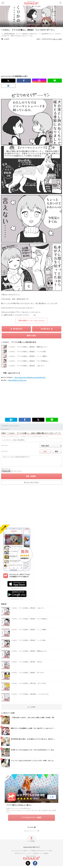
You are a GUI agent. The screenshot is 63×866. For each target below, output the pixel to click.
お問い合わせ (40, 850)
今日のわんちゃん (28, 830)
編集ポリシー (27, 850)
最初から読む (31, 335)
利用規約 (34, 850)
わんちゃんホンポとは (17, 850)
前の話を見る (17, 329)
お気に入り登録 (57, 39)
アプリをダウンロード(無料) (31, 817)
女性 (45, 451)
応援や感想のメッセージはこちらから (31, 320)
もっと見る (31, 707)
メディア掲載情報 (43, 853)
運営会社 (36, 853)
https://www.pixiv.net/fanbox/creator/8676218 (29, 377)
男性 (56, 451)
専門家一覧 (17, 853)
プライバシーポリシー (27, 853)
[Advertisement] (32, 56)
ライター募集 (48, 850)
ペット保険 (36, 830)
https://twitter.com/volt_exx (17, 380)
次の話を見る (45, 329)
